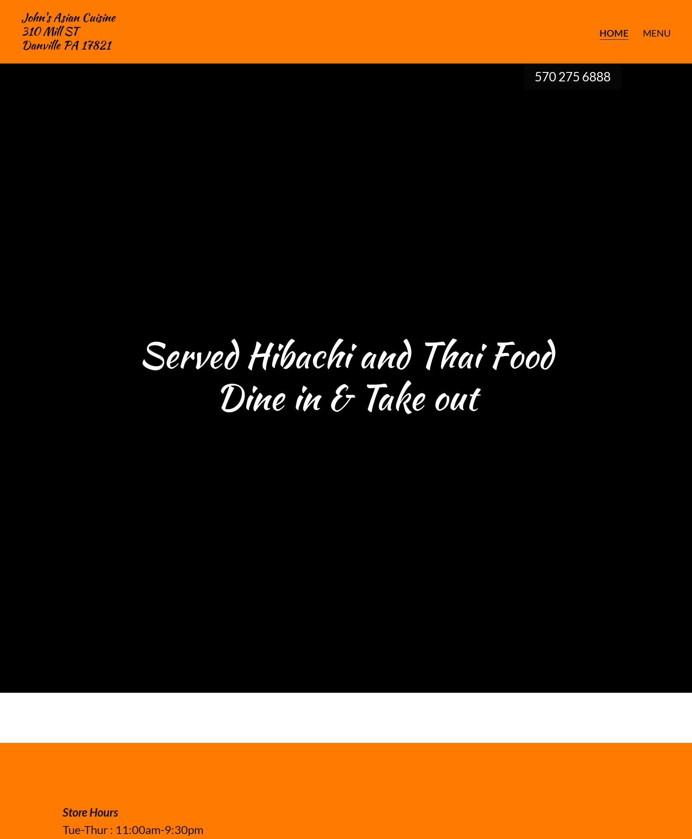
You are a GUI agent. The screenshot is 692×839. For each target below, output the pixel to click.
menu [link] (657, 32)
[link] (68, 45)
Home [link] (614, 33)
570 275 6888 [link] (573, 76)
